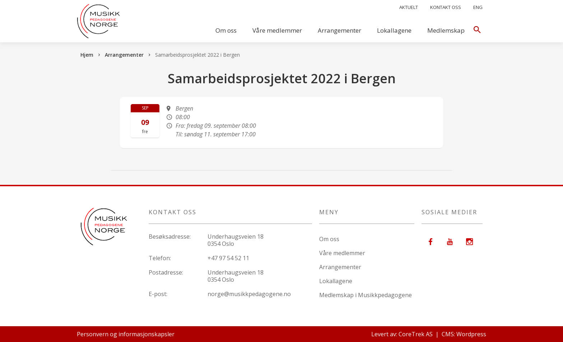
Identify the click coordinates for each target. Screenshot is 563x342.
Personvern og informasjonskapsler (126, 334)
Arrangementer (339, 30)
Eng (478, 7)
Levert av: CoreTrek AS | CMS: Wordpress (428, 334)
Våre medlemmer (277, 30)
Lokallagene (394, 30)
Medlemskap (446, 30)
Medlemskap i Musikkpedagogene (365, 295)
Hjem (86, 54)
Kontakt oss (445, 7)
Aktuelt (408, 7)
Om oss (226, 30)
